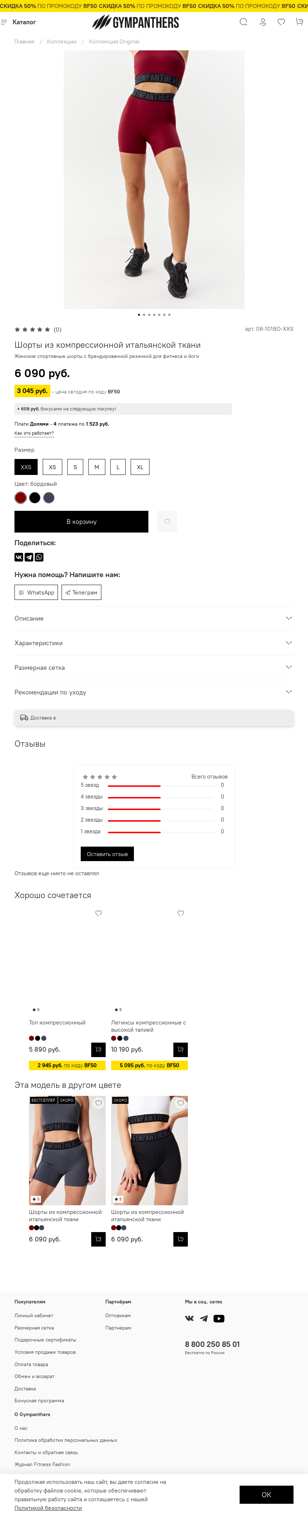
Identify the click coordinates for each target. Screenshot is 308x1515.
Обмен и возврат (34, 1376)
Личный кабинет (33, 1315)
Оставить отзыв (107, 853)
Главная (24, 41)
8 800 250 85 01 (212, 1344)
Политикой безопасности (48, 1507)
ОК (266, 1494)
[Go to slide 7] (169, 315)
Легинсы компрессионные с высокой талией (146, 1044)
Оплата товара (31, 1364)
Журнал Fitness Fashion (42, 1464)
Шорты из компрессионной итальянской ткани (50, 1251)
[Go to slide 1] (139, 315)
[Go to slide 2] (144, 315)
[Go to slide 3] (149, 315)
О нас (21, 1428)
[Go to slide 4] (154, 315)
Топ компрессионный (42, 1040)
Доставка (25, 1388)
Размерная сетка (34, 1327)
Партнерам (118, 1327)
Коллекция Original (114, 41)
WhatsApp (36, 592)
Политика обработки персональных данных (65, 1440)
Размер (24, 449)
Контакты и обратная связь (46, 1452)
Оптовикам (118, 1315)
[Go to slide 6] (164, 315)
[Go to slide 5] (159, 315)
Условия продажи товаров (45, 1352)
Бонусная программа (39, 1401)
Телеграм (81, 592)
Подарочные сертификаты (45, 1340)
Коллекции (61, 41)
